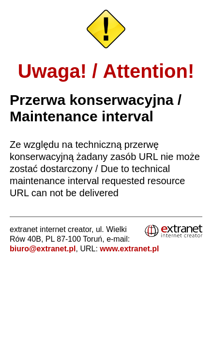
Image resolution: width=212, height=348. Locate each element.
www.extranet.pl (129, 249)
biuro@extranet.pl (43, 249)
